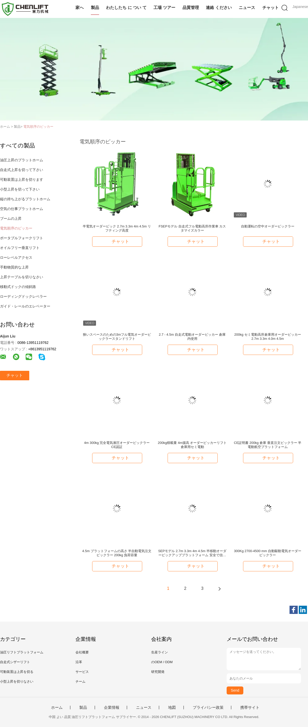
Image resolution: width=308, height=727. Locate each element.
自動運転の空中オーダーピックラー (267, 226)
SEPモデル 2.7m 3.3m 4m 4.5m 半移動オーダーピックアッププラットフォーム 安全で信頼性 (192, 553)
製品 (95, 7)
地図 (172, 707)
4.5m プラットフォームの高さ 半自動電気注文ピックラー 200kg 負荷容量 (116, 553)
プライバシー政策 (208, 707)
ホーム (57, 707)
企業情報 (111, 707)
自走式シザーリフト (15, 662)
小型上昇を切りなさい (16, 681)
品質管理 (190, 7)
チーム (80, 681)
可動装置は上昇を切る (16, 672)
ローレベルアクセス (16, 257)
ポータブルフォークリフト (21, 238)
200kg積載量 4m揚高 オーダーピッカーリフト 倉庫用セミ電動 (192, 445)
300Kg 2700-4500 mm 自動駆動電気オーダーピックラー (267, 553)
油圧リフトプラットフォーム (21, 652)
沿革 (78, 662)
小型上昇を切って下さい (20, 189)
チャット (270, 7)
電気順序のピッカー (38, 126)
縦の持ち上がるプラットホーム (25, 199)
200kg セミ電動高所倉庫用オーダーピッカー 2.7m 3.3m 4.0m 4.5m (267, 337)
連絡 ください (219, 7)
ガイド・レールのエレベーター (25, 306)
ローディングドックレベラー (23, 296)
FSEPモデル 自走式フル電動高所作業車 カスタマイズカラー (192, 228)
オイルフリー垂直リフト (20, 248)
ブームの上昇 (11, 218)
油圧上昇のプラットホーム (21, 160)
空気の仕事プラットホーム (21, 209)
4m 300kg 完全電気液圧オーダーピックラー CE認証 (117, 445)
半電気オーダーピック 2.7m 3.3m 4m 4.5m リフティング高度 (117, 228)
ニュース (247, 7)
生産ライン (159, 652)
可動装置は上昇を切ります (21, 179)
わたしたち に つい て (126, 7)
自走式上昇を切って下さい (21, 170)
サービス (82, 672)
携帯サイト (249, 707)
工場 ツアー (164, 7)
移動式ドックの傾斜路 (18, 287)
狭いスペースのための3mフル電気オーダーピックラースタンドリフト (117, 337)
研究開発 (158, 672)
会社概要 (82, 652)
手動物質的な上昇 (14, 267)
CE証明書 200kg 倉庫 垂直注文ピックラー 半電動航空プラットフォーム (267, 445)
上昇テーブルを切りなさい (21, 277)
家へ (79, 7)
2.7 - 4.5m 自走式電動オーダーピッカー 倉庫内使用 (192, 337)
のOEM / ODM (162, 662)
